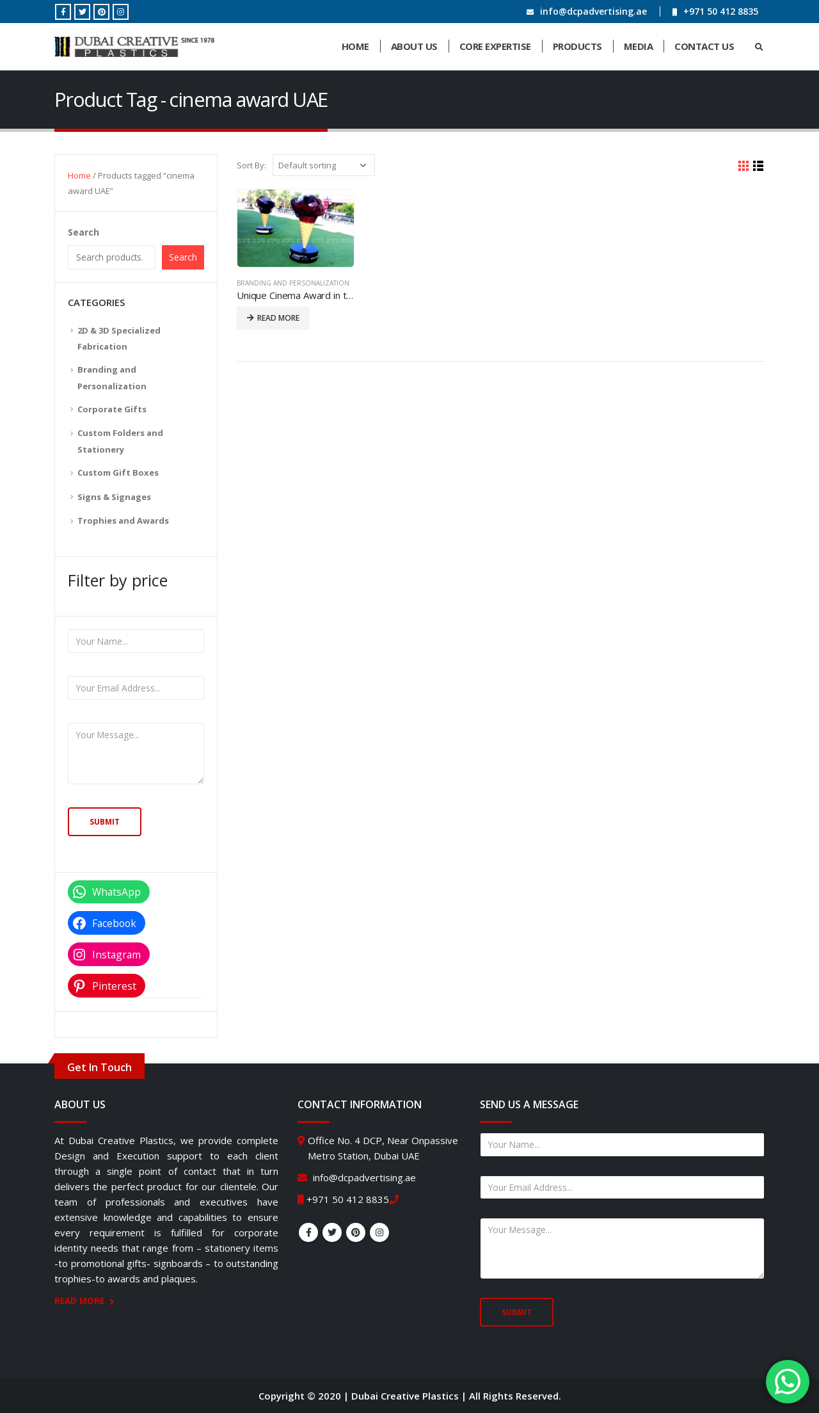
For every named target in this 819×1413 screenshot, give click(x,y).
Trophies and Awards (123, 520)
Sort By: (251, 165)
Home (355, 46)
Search (83, 232)
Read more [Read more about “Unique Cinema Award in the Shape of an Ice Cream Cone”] (278, 317)
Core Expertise (495, 46)
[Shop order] (324, 165)
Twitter (332, 1232)
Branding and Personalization (293, 283)
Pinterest (355, 1232)
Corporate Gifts (112, 409)
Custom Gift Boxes (118, 472)
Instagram (379, 1232)
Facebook (308, 1232)
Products (577, 46)
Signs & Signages (114, 497)
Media (638, 46)
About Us (414, 46)
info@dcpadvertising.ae (593, 11)
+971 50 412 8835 (720, 11)
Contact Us (704, 46)
